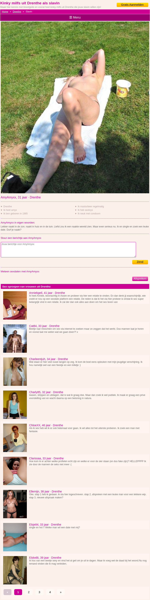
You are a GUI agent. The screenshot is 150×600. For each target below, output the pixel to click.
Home (5, 11)
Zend (140, 261)
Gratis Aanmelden (132, 4)
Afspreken (140, 278)
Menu (75, 17)
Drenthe (17, 11)
